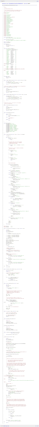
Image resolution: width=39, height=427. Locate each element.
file (16, 5)
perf (27, 3)
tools (25, 3)
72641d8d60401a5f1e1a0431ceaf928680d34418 (16, 3)
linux (7, 3)
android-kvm (4, 3)
